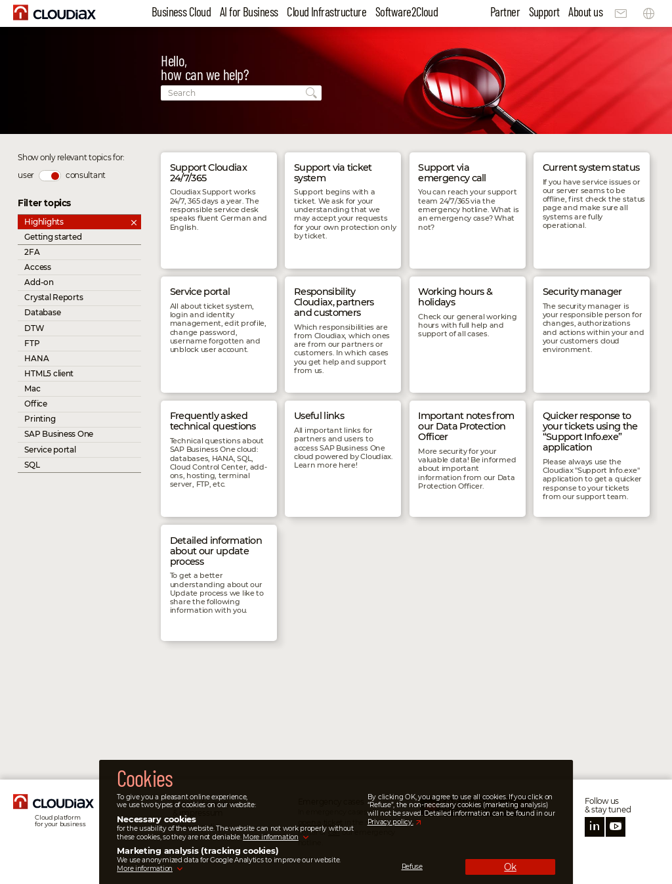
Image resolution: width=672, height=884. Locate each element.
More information (271, 837)
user (26, 175)
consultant (86, 175)
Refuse (412, 867)
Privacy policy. (390, 822)
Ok (510, 867)
